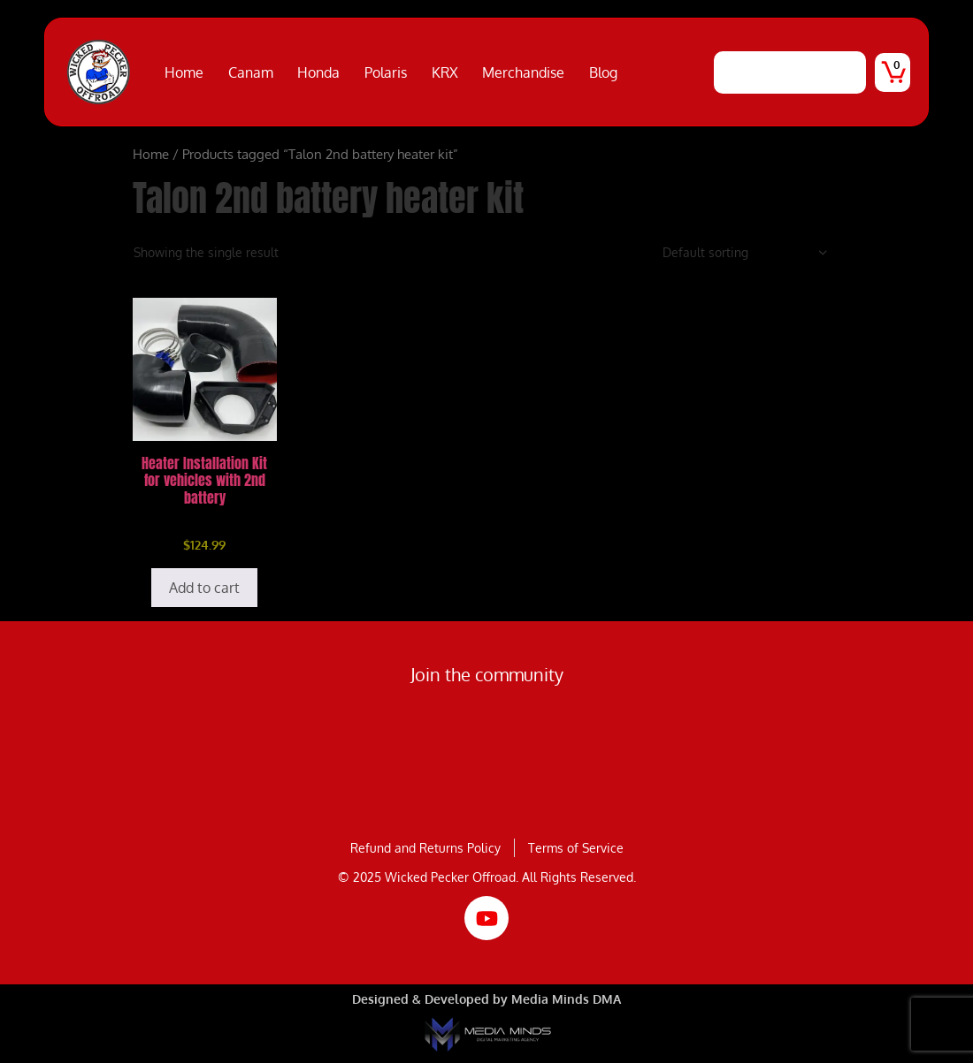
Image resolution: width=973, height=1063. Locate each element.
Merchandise (523, 72)
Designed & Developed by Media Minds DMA (486, 998)
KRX (445, 72)
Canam (250, 72)
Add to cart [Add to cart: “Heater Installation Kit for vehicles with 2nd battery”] (204, 587)
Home (184, 72)
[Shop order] (745, 252)
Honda (318, 72)
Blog (603, 72)
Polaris (385, 72)
